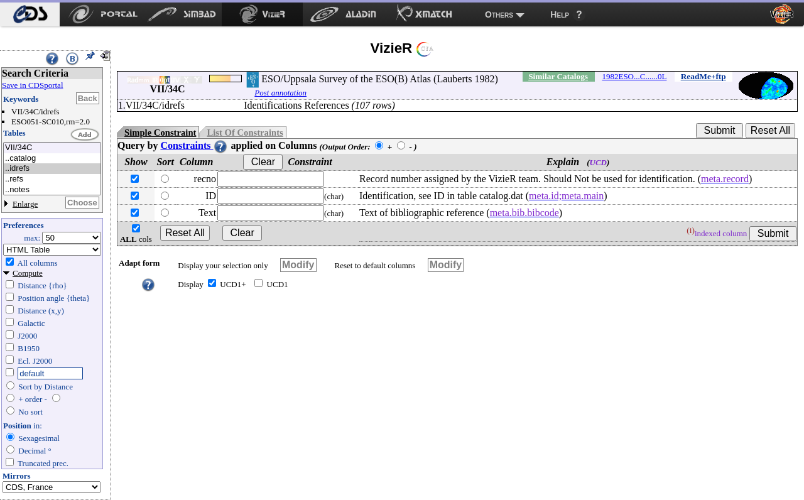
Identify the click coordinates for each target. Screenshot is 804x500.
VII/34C (52, 148)
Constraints (194, 145)
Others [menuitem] (499, 14)
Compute (28, 273)
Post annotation (280, 92)
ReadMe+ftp (703, 76)
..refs (52, 179)
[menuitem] (30, 14)
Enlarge (25, 204)
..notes (52, 190)
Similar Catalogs (558, 76)
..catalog (52, 158)
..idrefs (52, 168)
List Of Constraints (245, 133)
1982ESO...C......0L (634, 76)
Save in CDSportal (32, 85)
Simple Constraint (160, 133)
